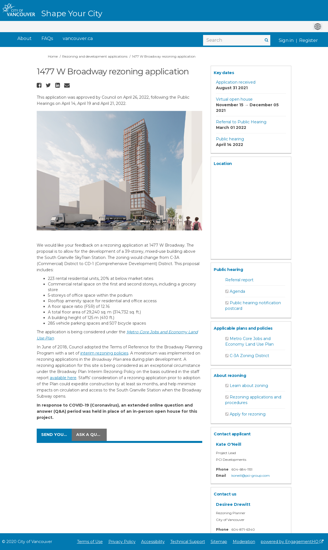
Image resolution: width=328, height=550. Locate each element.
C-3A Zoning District (249, 355)
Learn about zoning (249, 385)
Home (53, 56)
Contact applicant (232, 433)
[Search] (236, 40)
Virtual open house (234, 99)
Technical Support (187, 541)
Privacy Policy (122, 541)
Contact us (225, 494)
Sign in (286, 40)
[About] (24, 39)
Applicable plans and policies (243, 328)
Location (223, 163)
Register (308, 40)
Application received (235, 82)
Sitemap (219, 541)
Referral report (239, 279)
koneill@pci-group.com (250, 475)
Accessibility (153, 541)
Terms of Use (90, 541)
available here (63, 377)
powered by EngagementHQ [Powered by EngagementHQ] (292, 541)
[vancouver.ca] (78, 39)
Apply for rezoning (248, 414)
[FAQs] (47, 39)
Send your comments (56, 434)
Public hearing (230, 138)
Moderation (244, 541)
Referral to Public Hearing (241, 121)
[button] (40, 85)
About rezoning (230, 375)
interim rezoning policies (104, 353)
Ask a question (91, 434)
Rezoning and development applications (94, 56)
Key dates (224, 72)
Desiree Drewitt (233, 504)
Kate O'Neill (228, 444)
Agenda (237, 291)
